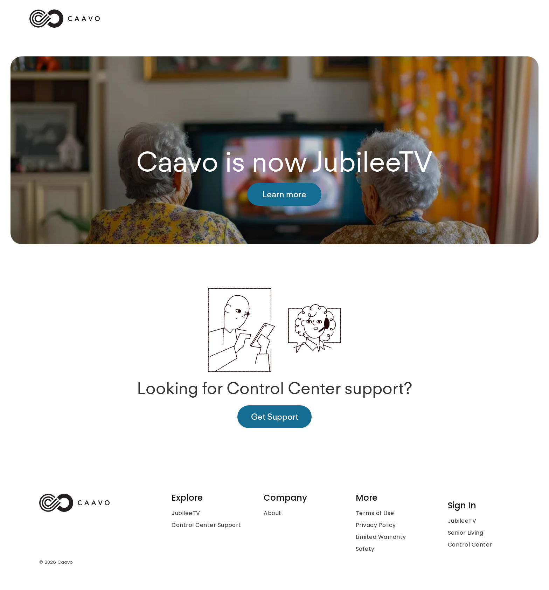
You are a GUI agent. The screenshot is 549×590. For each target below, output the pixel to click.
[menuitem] (213, 513)
